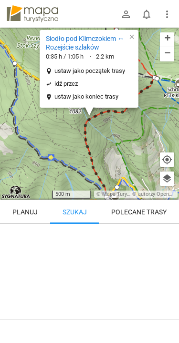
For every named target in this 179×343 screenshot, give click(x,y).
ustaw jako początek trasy (89, 70)
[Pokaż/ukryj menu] (167, 14)
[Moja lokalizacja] (167, 159)
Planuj (25, 212)
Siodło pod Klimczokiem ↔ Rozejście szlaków (85, 43)
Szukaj (75, 212)
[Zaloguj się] (126, 14)
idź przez (66, 83)
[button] (14, 63)
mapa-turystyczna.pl (32, 14)
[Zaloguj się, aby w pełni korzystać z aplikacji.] (166, 317)
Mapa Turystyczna (123, 194)
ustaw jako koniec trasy (86, 96)
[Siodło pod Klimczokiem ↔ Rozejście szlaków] (89, 264)
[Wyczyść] (167, 234)
